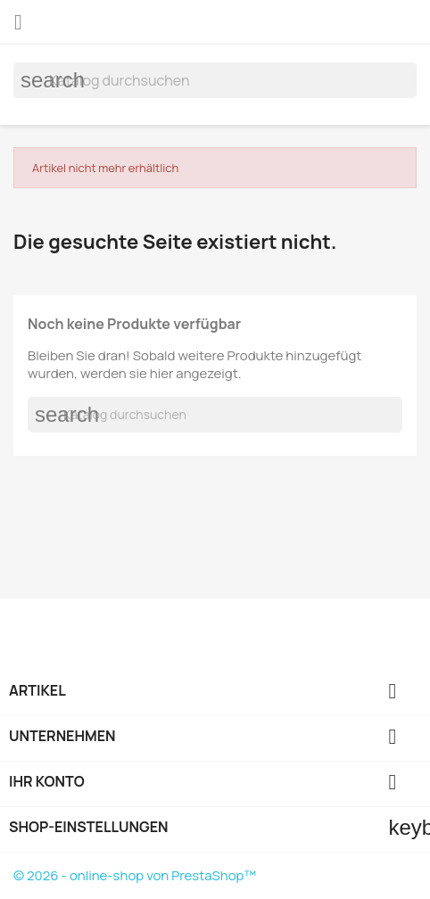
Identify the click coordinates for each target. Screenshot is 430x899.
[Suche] (215, 80)
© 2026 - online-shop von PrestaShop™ (134, 875)
